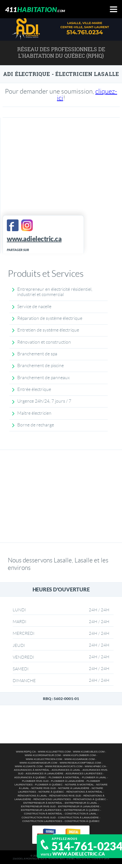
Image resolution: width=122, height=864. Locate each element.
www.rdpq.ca (25, 751)
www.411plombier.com (79, 755)
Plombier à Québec (49, 784)
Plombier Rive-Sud (35, 781)
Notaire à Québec (51, 791)
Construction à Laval (81, 813)
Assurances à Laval (66, 769)
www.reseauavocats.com (63, 766)
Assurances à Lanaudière (44, 773)
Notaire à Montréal (79, 784)
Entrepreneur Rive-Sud (38, 806)
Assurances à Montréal (31, 769)
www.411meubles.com (88, 751)
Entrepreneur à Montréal (42, 802)
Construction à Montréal (43, 813)
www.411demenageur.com (38, 762)
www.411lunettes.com (54, 751)
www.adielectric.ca (78, 854)
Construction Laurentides (42, 821)
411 (35, 9)
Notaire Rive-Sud (43, 788)
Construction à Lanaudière (78, 817)
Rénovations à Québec (89, 799)
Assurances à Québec (30, 777)
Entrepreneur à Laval (81, 802)
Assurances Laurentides (84, 773)
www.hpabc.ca (95, 766)
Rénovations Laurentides (52, 799)
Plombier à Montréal (63, 777)
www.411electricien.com (44, 759)
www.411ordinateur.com (43, 755)
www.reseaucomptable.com (80, 762)
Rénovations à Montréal (84, 791)
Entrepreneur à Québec (82, 810)
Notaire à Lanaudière (73, 788)
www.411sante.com (28, 766)
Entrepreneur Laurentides (41, 810)
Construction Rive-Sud (38, 817)
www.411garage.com (79, 759)
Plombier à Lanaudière (67, 781)
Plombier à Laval (94, 777)
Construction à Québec (82, 821)
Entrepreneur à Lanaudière (78, 806)
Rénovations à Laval (32, 795)
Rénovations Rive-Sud (65, 795)
